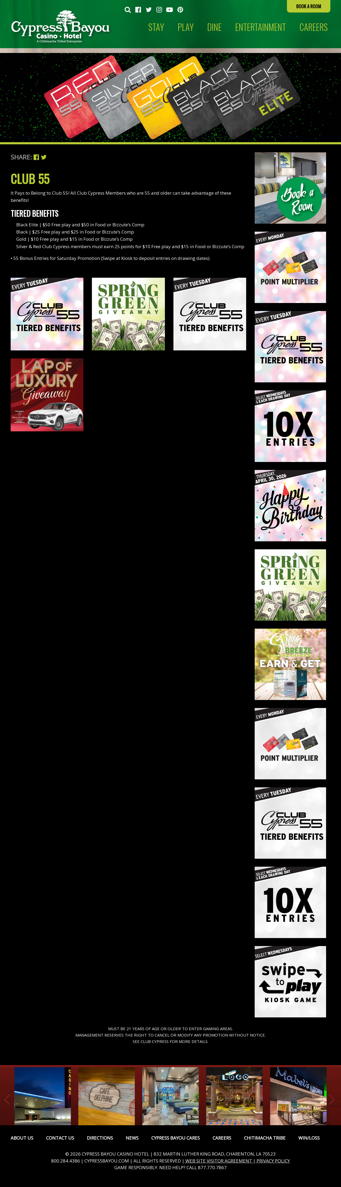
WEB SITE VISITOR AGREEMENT (218, 1161)
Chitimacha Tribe (265, 1138)
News (132, 1138)
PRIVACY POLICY (272, 1161)
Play (186, 27)
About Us (22, 1138)
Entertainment (260, 27)
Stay (156, 27)
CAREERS (313, 27)
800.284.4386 (65, 1161)
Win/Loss (309, 1138)
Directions (100, 1138)
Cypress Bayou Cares (175, 1138)
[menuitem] (128, 10)
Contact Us (60, 1138)
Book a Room (308, 6)
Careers (222, 1138)
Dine (214, 27)
